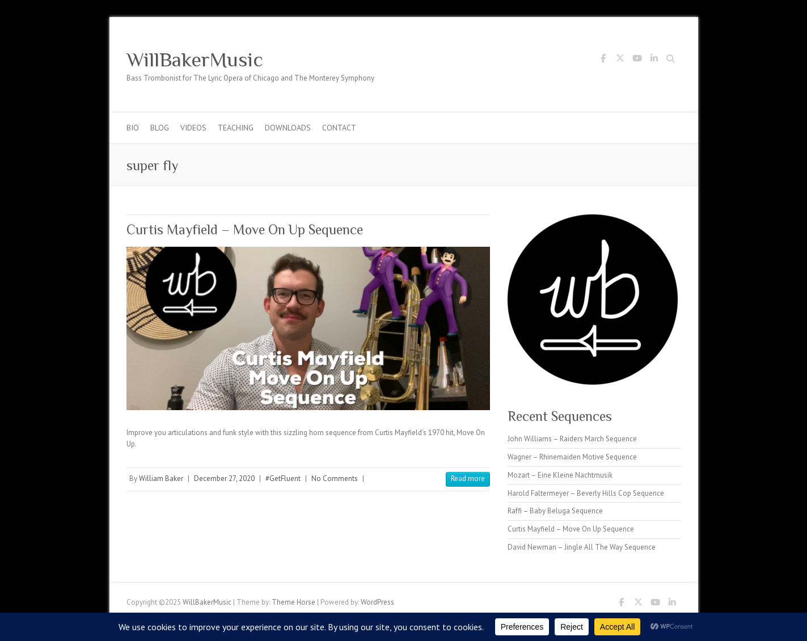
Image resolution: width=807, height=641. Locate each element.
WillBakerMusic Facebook (603, 60)
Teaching (235, 128)
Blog (159, 128)
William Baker (161, 478)
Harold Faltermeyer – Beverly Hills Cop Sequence (586, 493)
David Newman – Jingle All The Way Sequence (582, 547)
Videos (193, 128)
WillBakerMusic (194, 59)
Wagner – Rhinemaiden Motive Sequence (572, 457)
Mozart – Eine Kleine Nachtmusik (560, 475)
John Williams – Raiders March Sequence (572, 439)
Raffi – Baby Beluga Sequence (555, 511)
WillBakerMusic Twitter (620, 60)
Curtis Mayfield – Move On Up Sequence (244, 229)
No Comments (334, 478)
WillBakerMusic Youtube (637, 60)
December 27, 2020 (224, 478)
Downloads (288, 128)
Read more (468, 478)
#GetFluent (283, 478)
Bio (132, 128)
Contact (339, 128)
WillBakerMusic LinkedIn (654, 60)
